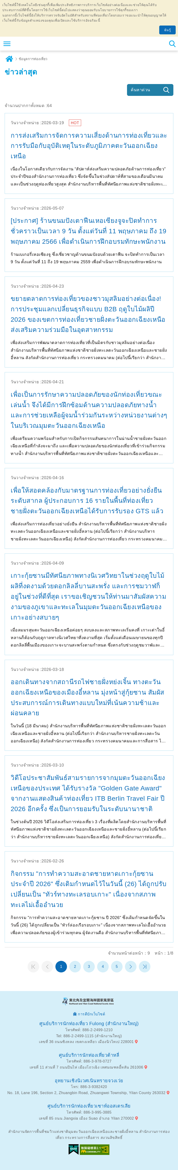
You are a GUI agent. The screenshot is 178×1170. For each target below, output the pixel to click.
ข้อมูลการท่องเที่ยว (33, 59)
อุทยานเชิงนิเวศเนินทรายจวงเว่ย (89, 1080)
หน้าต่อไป (131, 966)
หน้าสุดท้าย (144, 966)
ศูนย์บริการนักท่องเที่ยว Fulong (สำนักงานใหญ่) (89, 1023)
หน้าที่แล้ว (47, 966)
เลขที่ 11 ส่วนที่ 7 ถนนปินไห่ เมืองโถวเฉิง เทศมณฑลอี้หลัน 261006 (86, 1067)
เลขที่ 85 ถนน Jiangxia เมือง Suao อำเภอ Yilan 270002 (86, 1118)
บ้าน (9, 59)
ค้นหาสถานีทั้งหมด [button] (172, 44)
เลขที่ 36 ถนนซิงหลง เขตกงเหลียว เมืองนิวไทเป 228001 (86, 1042)
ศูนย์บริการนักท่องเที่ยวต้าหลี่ (89, 1055)
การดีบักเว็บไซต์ (91, 1014)
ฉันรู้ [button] (167, 30)
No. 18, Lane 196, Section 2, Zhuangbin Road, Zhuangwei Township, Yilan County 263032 (86, 1093)
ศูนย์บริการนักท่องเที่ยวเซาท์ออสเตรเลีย (89, 1105)
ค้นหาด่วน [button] (140, 90)
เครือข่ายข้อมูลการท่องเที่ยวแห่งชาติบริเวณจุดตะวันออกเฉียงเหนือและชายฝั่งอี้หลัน (31, 44)
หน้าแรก (33, 966)
